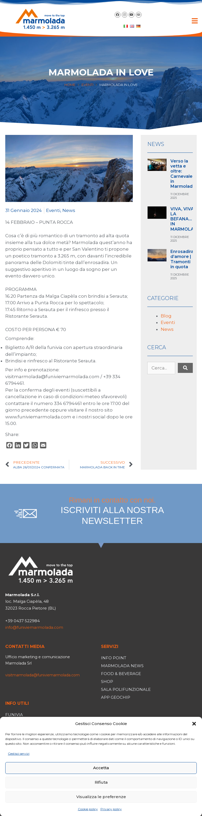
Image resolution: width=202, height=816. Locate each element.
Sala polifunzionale (126, 689)
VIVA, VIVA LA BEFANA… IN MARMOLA (182, 219)
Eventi (87, 85)
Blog (166, 315)
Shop (107, 681)
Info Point (113, 657)
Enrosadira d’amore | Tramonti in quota (182, 259)
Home (69, 85)
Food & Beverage (121, 673)
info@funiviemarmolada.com (34, 627)
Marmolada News (122, 665)
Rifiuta (101, 782)
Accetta (101, 767)
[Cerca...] (161, 368)
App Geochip (115, 697)
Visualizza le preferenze (101, 796)
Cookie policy (88, 809)
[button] (194, 723)
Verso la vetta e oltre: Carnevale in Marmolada (182, 174)
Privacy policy (111, 809)
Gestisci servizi (18, 754)
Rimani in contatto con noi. (112, 511)
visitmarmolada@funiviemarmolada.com (42, 675)
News (68, 210)
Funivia (14, 714)
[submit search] (185, 368)
